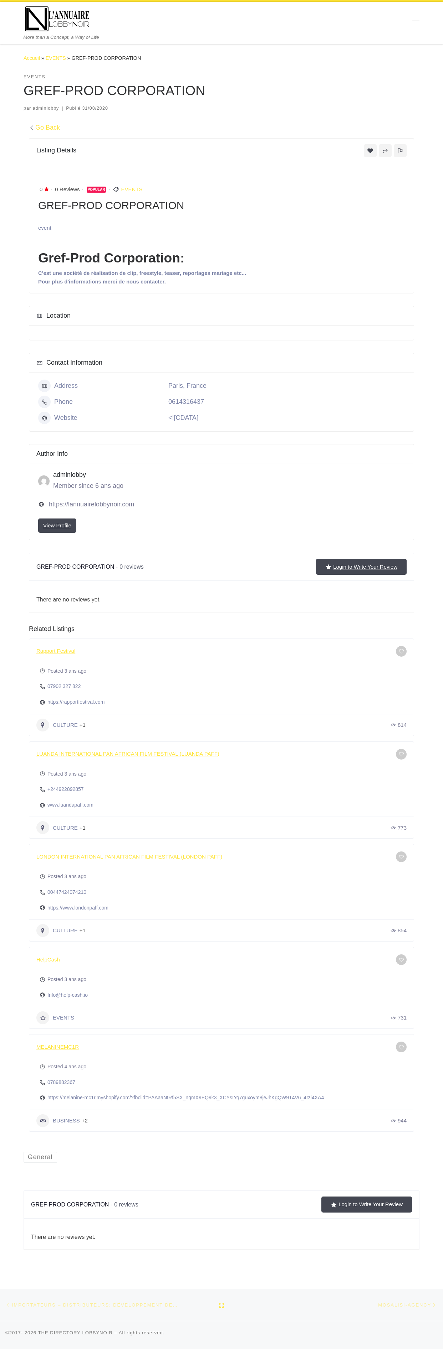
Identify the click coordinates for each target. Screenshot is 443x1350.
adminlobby (46, 108)
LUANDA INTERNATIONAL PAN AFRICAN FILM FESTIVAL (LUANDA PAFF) (127, 754)
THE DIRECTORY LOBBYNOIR (75, 1333)
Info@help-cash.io (67, 995)
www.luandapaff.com (70, 805)
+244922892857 (65, 789)
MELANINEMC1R (57, 1047)
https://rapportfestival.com (76, 702)
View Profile (57, 525)
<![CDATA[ (183, 417)
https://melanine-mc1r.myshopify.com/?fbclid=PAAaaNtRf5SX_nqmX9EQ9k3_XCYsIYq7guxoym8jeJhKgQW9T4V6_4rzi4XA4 (185, 1097)
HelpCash (48, 960)
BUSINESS (58, 1120)
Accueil (32, 58)
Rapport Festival (55, 651)
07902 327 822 (64, 686)
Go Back (44, 127)
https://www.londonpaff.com (77, 908)
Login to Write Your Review (361, 567)
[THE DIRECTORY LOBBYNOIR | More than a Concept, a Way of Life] (57, 18)
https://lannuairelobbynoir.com (91, 504)
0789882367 (61, 1082)
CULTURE (57, 725)
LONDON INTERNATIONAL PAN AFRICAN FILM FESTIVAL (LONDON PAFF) (129, 857)
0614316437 (186, 401)
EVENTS (56, 58)
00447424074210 (66, 892)
